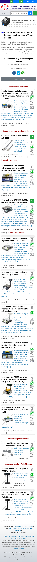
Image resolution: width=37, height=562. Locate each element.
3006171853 (12, 528)
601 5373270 (29, 526)
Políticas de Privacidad (10, 536)
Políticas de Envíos (20, 538)
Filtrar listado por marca (18, 79)
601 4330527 (19, 526)
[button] (34, 22)
